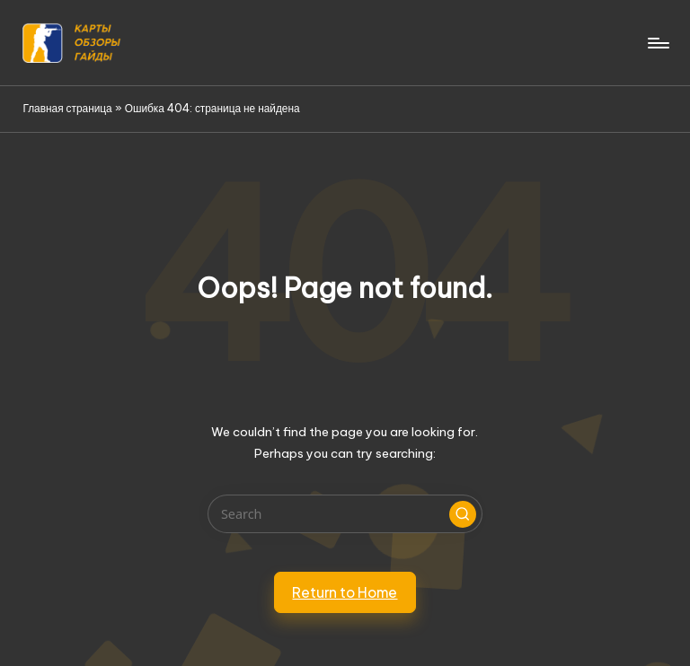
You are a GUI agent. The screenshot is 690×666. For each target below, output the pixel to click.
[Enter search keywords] (345, 514)
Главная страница (66, 108)
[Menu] (657, 43)
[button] (462, 514)
